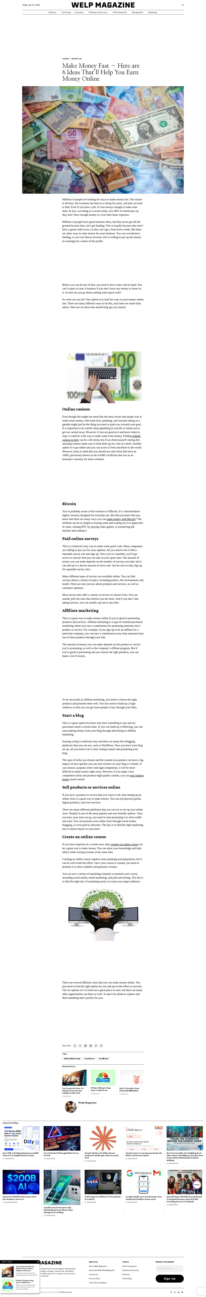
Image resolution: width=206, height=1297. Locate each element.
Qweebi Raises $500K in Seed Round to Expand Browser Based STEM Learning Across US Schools (184, 1199)
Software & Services (130, 1270)
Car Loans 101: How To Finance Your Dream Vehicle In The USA (72, 1090)
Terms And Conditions (98, 1283)
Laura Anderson (11, 1202)
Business (126, 1274)
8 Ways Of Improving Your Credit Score (101, 1089)
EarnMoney (103, 1059)
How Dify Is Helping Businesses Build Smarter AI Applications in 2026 (20, 1154)
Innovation (76, 59)
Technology (127, 1278)
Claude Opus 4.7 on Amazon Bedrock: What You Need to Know (144, 1154)
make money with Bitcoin (121, 519)
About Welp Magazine (98, 1266)
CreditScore (89, 1059)
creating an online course (124, 844)
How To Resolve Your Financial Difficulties (129, 1089)
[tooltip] (75, 1046)
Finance (66, 59)
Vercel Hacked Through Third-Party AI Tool (61, 1154)
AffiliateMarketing (72, 1059)
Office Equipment (129, 1266)
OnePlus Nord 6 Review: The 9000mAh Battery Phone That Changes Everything (58, 1209)
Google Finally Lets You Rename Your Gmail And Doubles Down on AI (144, 1198)
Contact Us (93, 1274)
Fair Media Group (65, 1292)
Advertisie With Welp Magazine (102, 1270)
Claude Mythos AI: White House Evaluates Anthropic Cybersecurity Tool (102, 1155)
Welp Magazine (87, 1102)
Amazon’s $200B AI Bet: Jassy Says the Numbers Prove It (19, 1198)
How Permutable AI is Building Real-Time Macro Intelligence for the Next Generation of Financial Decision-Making (185, 1156)
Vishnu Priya (9, 1158)
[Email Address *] (170, 1268)
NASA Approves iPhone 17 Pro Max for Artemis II (103, 1198)
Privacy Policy (94, 1278)
